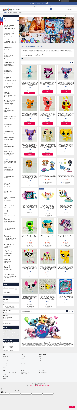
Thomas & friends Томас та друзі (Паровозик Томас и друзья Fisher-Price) (9, 100)
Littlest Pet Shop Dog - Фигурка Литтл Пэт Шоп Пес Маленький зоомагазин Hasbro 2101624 (65, 145)
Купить (30, 92)
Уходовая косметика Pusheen (10, 231)
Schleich (6, 126)
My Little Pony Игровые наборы (9, 111)
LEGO (40, 356)
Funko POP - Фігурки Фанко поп (9, 198)
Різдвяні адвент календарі (7, 262)
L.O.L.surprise (7, 47)
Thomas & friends (24, 360)
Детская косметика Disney (8, 247)
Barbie (4, 358)
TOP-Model (44, 3)
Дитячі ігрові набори (8, 244)
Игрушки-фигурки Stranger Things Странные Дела (9, 251)
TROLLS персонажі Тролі (8, 122)
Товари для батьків (8, 205)
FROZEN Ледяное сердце (8, 108)
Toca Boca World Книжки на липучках (9, 229)
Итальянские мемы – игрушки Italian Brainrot (8, 65)
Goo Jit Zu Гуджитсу (8, 62)
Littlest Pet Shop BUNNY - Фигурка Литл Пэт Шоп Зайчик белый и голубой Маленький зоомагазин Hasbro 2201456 (29, 84)
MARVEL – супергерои (8, 118)
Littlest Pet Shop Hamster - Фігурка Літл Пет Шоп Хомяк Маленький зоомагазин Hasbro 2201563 (48, 83)
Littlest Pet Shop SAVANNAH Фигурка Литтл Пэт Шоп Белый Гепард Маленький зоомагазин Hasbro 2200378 (29, 268)
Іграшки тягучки (7, 203)
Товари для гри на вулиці (8, 59)
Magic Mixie (6, 186)
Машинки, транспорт (8, 133)
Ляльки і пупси (7, 151)
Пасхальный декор (8, 269)
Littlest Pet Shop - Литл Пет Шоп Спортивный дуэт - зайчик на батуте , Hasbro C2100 (65, 206)
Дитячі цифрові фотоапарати (7, 236)
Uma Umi (6, 39)
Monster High (5, 361)
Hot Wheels (23, 356)
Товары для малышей (8, 28)
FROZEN (4, 367)
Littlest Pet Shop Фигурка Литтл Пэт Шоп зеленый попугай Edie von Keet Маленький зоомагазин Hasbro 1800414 (29, 237)
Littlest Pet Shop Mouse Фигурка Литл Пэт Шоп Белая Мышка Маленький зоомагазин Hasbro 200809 (29, 298)
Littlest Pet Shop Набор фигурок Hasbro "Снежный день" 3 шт (65, 297)
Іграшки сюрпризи (8, 139)
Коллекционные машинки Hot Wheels (10, 96)
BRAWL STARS (7, 255)
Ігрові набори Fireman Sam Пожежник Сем (9, 226)
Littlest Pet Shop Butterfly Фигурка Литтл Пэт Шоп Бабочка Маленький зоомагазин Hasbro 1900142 (66, 115)
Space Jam (6, 200)
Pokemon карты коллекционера (7, 71)
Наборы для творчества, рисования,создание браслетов (9, 154)
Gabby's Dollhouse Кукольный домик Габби (10, 52)
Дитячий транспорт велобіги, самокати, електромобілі (10, 42)
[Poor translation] (4, 392)
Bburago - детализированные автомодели (10, 277)
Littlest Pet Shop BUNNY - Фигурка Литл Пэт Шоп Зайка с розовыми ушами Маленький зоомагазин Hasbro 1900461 (48, 268)
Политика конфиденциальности (44, 385)
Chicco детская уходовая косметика (9, 34)
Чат (72, 406)
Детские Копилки (7, 253)
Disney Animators (6, 365)
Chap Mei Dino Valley (8, 274)
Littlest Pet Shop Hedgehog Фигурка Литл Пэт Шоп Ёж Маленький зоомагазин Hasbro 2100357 (47, 237)
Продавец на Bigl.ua (38, 384)
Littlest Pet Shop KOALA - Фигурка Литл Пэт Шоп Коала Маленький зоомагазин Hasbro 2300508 (66, 83)
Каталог (5, 12)
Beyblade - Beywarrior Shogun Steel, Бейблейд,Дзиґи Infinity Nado (10, 162)
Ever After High (5, 360)
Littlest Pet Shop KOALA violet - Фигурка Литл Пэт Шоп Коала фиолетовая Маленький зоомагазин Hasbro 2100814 (29, 146)
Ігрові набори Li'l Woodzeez (7, 78)
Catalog (5, 20)
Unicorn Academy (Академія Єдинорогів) (9, 222)
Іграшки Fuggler (7, 36)
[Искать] (51, 9)
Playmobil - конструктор (9, 116)
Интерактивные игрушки (9, 89)
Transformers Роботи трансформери (8, 104)
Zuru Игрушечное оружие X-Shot (10, 84)
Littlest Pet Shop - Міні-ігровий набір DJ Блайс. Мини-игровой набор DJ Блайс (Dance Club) (29, 206)
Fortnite (5, 213)
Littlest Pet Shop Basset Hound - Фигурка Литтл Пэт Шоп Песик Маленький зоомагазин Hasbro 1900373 (29, 177)
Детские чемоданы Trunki (9, 80)
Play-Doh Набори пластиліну (7, 167)
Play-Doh (41, 360)
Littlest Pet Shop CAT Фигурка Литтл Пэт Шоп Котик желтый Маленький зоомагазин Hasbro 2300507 (65, 268)
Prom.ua (43, 383)
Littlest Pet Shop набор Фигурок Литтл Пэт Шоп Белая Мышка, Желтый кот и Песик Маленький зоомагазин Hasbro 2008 (47, 298)
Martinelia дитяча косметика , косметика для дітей (10, 74)
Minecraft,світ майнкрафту (7, 184)
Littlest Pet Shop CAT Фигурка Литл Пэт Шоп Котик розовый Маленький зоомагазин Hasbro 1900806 (47, 115)
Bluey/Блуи (6, 271)
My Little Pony (5, 356)
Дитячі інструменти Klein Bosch (9, 177)
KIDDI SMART (7, 49)
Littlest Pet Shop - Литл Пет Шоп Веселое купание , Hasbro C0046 (66, 176)
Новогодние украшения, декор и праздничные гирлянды (9, 266)
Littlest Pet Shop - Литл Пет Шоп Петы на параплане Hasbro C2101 (47, 176)
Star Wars (6, 207)
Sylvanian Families (8, 131)
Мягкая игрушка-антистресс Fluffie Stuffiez (10, 259)
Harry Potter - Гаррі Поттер (8, 180)
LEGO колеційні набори (9, 194)
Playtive (5, 189)
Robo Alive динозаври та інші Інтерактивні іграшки (10, 174)
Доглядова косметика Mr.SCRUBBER (8, 219)
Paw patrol (23, 361)
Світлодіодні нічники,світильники (8, 211)
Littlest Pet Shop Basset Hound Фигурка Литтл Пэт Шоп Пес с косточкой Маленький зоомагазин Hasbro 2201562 (48, 146)
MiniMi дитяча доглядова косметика (9, 26)
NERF (5, 144)
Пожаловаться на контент (34, 385)
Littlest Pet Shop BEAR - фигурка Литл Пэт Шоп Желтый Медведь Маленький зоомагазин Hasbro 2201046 (29, 115)
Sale (4, 280)
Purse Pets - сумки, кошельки (8, 87)
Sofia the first (5, 363)
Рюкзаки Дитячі (7, 124)
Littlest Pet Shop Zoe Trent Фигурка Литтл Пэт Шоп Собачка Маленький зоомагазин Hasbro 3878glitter (65, 237)
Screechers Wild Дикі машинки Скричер (8, 170)
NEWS (5, 18)
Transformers (23, 358)
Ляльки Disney (7, 141)
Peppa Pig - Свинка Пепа (8, 192)
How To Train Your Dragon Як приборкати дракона (10, 137)
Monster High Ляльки (8, 146)
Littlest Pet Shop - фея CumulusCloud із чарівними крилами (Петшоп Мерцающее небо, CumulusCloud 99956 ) (47, 207)
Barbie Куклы (7, 44)
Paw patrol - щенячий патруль (8, 56)
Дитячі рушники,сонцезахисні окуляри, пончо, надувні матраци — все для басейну (10, 240)
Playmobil (23, 363)
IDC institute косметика (9, 215)
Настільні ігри (7, 148)
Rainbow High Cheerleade (7, 93)
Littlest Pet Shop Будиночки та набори (9, 159)
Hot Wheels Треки (7, 30)
